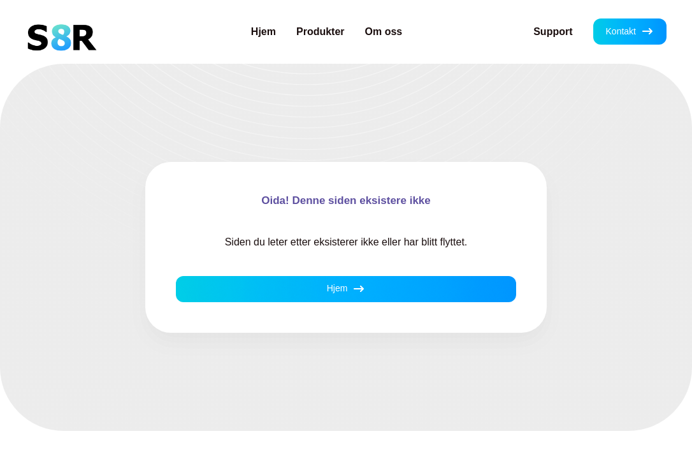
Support (552, 31)
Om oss (384, 31)
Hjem (263, 31)
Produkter (320, 31)
